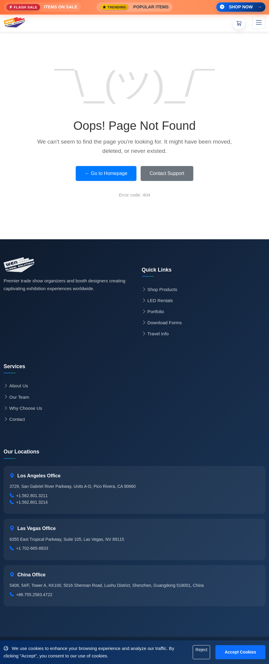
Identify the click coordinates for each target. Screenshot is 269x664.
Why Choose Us (23, 408)
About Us (16, 385)
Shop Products (159, 289)
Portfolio (153, 311)
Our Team (16, 397)
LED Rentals (157, 300)
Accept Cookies (240, 652)
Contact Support (167, 173)
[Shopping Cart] (239, 23)
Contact (14, 419)
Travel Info (155, 333)
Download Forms (162, 322)
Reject (201, 649)
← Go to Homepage (106, 173)
